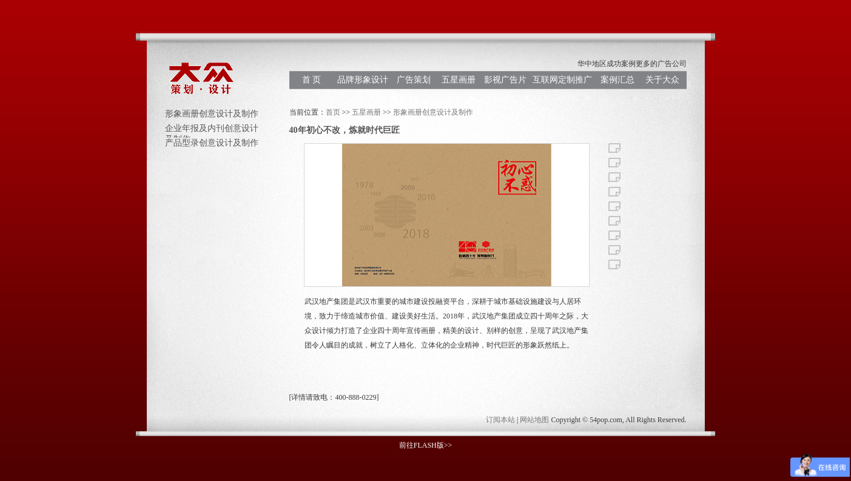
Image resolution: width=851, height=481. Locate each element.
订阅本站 (500, 419)
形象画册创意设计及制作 (211, 113)
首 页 (311, 79)
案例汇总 (617, 79)
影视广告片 (505, 79)
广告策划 (414, 79)
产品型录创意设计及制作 (211, 142)
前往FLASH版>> (425, 445)
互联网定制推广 (562, 79)
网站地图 (534, 419)
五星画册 (459, 79)
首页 (333, 112)
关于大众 (662, 79)
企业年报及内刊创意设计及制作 (211, 131)
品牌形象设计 (362, 79)
